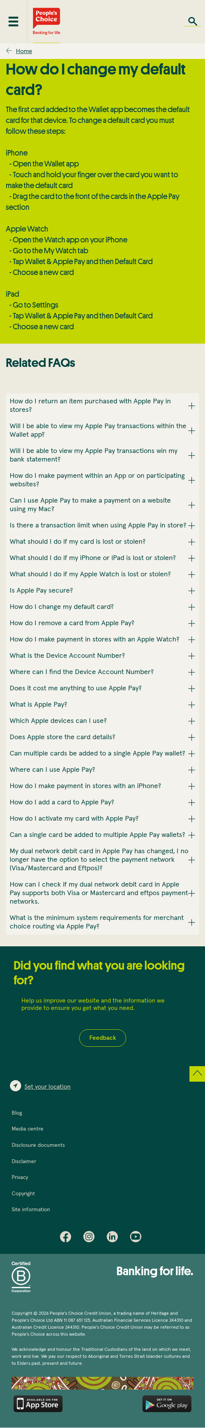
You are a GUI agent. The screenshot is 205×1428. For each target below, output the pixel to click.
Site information (31, 1209)
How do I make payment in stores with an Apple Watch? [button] (94, 639)
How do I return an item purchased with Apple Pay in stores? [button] (90, 405)
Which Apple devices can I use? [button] (58, 720)
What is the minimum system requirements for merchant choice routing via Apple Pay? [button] (97, 922)
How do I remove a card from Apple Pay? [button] (72, 623)
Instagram (91, 1238)
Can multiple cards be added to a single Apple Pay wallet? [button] (97, 753)
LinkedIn (114, 1238)
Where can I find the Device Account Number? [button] (82, 672)
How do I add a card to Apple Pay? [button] (62, 802)
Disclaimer (24, 1161)
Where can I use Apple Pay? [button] (52, 769)
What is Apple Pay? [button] (38, 704)
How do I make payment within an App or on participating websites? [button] (97, 480)
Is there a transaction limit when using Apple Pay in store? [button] (98, 525)
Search (192, 21)
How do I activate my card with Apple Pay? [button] (74, 818)
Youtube (137, 1238)
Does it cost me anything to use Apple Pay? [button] (76, 688)
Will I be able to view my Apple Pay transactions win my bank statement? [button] (93, 455)
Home (24, 51)
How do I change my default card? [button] (62, 606)
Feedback (102, 1038)
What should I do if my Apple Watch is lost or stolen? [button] (90, 574)
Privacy (20, 1177)
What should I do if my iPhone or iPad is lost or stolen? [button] (93, 558)
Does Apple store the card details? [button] (62, 737)
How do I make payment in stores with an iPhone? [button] (85, 786)
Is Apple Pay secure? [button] (41, 590)
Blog (17, 1113)
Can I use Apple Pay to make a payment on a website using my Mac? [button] (90, 505)
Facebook (67, 1238)
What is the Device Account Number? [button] (67, 655)
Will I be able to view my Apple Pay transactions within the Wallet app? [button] (98, 430)
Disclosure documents (38, 1145)
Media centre (27, 1129)
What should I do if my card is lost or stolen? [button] (78, 541)
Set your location (47, 1087)
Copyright (23, 1193)
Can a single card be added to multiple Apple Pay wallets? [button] (97, 835)
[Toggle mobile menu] (13, 21)
